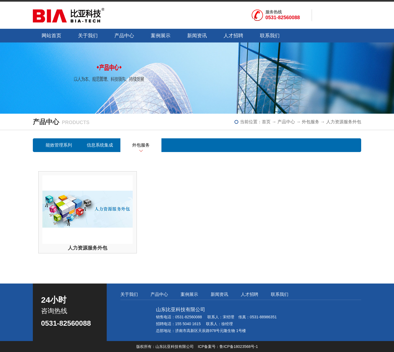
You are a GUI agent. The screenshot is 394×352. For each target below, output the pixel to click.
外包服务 (310, 121)
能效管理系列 (59, 145)
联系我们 (270, 35)
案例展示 (160, 35)
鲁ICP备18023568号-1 (238, 346)
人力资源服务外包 (343, 121)
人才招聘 (233, 35)
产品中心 (124, 35)
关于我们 (88, 35)
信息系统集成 (100, 145)
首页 (266, 121)
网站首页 (51, 35)
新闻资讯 (197, 35)
